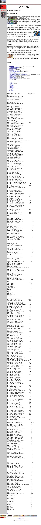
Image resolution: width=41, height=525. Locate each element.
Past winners (2, 8)
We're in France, (11, 70)
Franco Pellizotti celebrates (12, 77)
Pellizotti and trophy (11, 87)
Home (18, 518)
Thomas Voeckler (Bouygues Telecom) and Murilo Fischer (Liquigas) (18, 74)
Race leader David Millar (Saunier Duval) (14, 71)
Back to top (8, 513)
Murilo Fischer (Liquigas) (12, 73)
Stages (1, 5)
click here (18, 63)
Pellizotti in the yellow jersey (12, 86)
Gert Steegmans (11, 84)
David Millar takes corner (12, 82)
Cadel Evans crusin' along (12, 69)
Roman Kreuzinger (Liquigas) (13, 68)
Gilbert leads (11, 72)
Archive (20, 518)
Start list (2, 6)
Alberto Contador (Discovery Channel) (14, 67)
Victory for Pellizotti (11, 90)
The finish (10, 89)
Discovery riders (11, 66)
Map (1, 7)
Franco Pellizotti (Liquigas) (12, 75)
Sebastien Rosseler (11, 88)
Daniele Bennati (11, 79)
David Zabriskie (11, 83)
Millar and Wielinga (11, 85)
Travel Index (23, 518)
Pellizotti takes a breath (12, 76)
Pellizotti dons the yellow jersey (13, 78)
